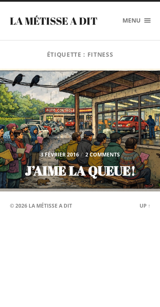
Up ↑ (145, 205)
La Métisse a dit (53, 21)
